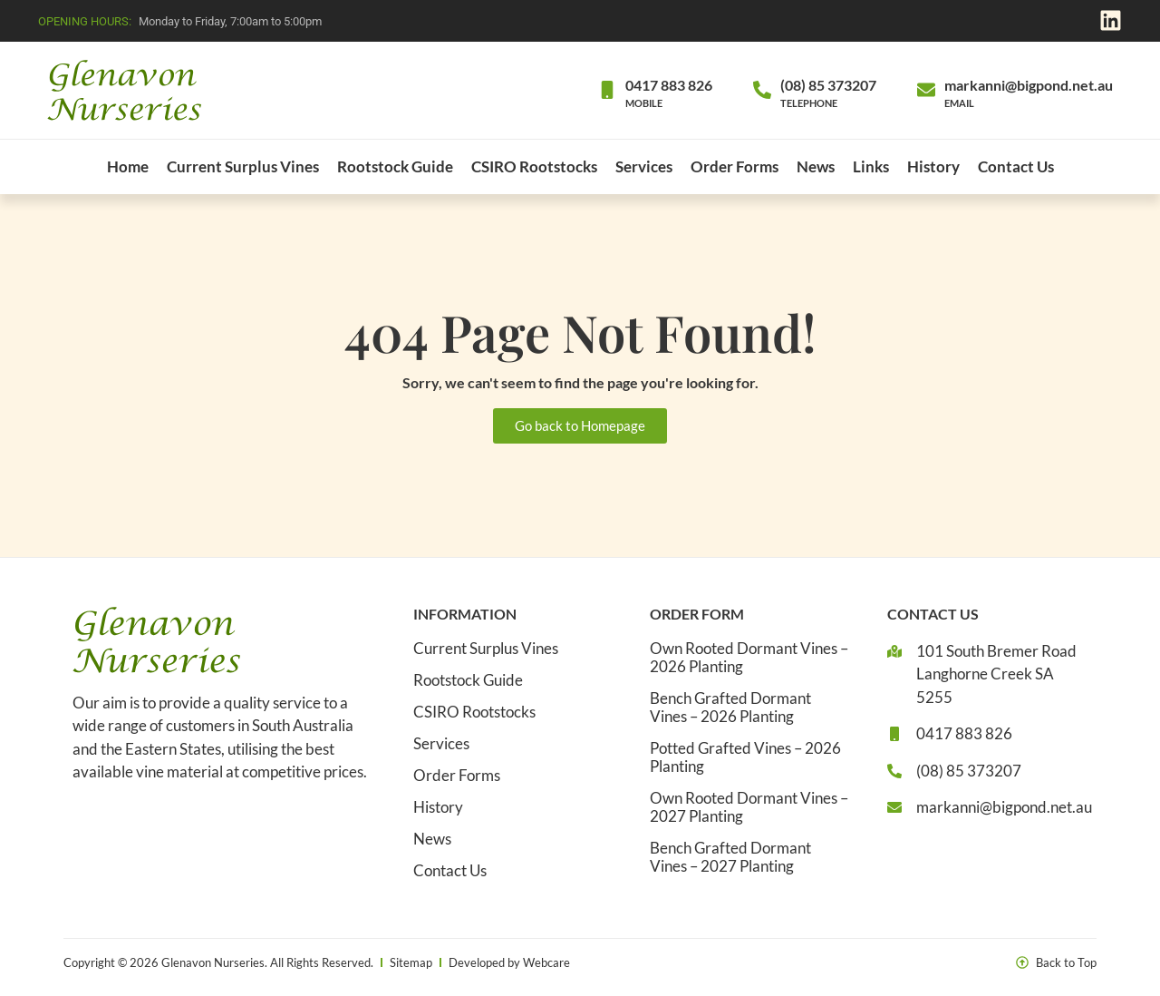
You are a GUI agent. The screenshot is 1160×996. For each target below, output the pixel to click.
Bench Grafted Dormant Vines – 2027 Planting (730, 857)
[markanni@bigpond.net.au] (926, 90)
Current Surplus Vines (243, 166)
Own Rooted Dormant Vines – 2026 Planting (749, 658)
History (933, 166)
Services (643, 166)
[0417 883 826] (607, 90)
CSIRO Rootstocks (534, 166)
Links (871, 166)
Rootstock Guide (395, 166)
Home (128, 166)
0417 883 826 (668, 84)
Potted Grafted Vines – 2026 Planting (745, 757)
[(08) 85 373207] (762, 90)
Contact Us (1016, 166)
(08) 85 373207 (828, 84)
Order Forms (734, 166)
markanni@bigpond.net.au (1028, 84)
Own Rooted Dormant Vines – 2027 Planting (749, 807)
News (816, 166)
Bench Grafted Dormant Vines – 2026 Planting (730, 707)
